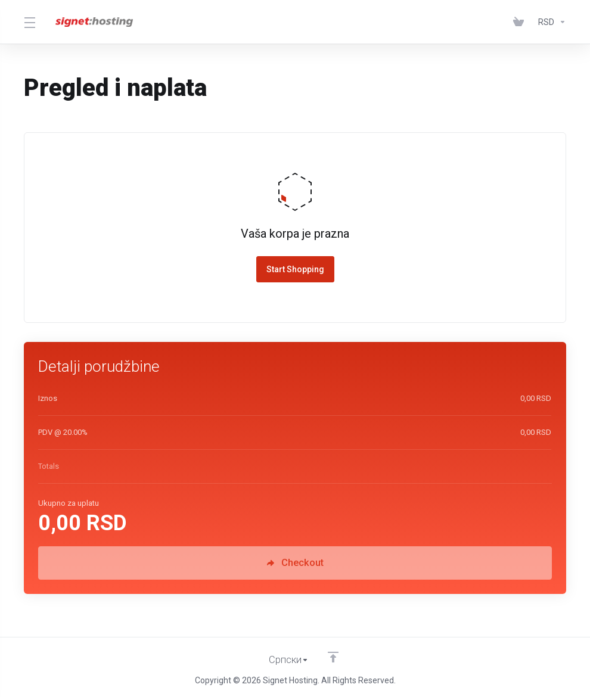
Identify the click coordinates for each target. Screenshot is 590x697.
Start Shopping (295, 269)
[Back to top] (333, 657)
